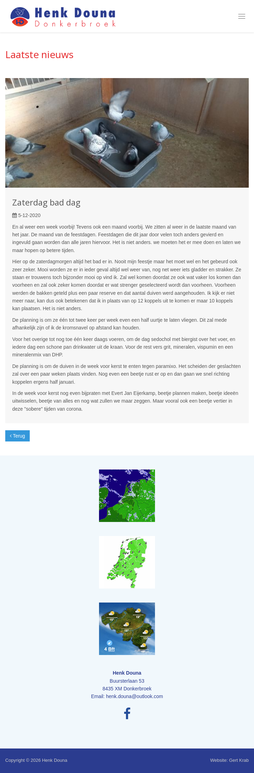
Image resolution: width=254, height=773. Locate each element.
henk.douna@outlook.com (134, 696)
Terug (17, 436)
